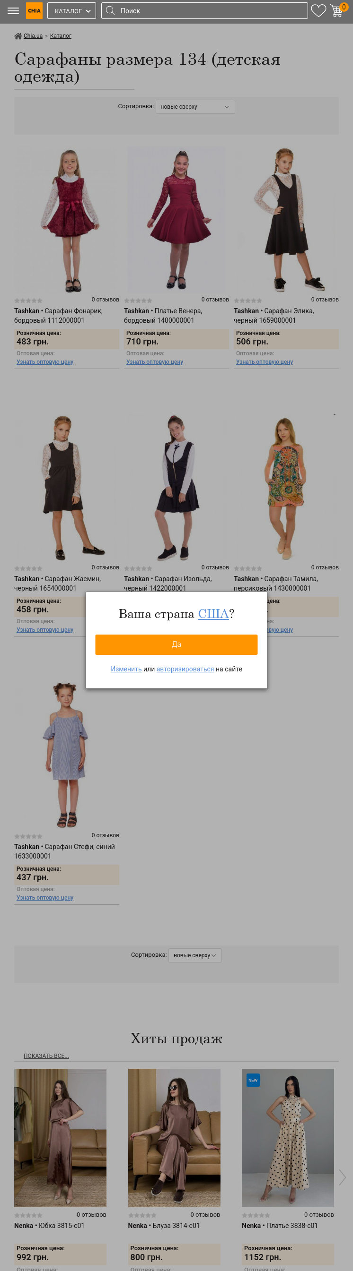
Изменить (126, 669)
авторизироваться (185, 669)
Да (176, 644)
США (213, 613)
